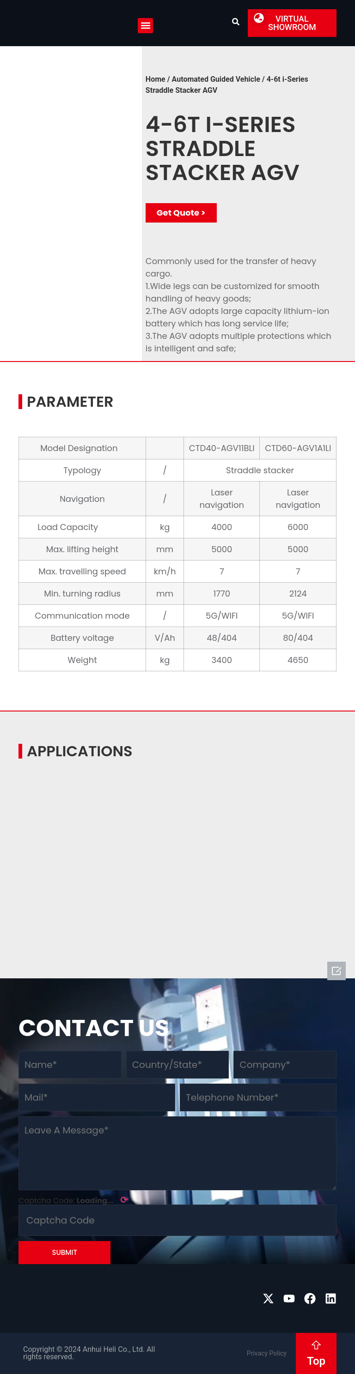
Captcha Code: (73, 1200)
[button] (145, 25)
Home (155, 79)
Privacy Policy (267, 1353)
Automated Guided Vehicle (216, 79)
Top (316, 1361)
